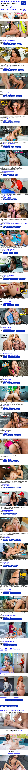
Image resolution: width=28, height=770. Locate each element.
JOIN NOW (23, 3)
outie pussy (11, 409)
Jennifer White (7, 42)
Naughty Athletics (6, 327)
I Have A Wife (5, 484)
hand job (5, 409)
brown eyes (17, 122)
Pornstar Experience (7, 118)
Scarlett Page (7, 303)
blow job (5, 174)
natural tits (20, 70)
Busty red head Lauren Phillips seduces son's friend (14, 194)
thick (12, 147)
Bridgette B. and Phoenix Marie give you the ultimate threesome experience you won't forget (14, 351)
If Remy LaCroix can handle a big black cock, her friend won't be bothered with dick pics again (13, 403)
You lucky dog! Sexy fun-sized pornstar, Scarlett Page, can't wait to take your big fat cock (12, 299)
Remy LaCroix (7, 407)
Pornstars (13, 9)
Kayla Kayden (7, 563)
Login (22, 710)
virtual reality (10, 305)
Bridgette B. (7, 355)
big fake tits (22, 278)
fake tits (16, 252)
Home (2, 9)
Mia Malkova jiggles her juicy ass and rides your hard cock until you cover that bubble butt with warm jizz (14, 586)
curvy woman (18, 619)
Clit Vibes (11, 751)
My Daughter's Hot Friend (8, 66)
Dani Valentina (7, 381)
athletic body (14, 70)
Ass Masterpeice (6, 457)
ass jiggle (14, 513)
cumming (5, 252)
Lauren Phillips (8, 197)
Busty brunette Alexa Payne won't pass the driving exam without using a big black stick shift (13, 482)
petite (4, 305)
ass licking (15, 461)
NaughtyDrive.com (10, 1)
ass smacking (16, 383)
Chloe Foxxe (3, 697)
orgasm (18, 487)
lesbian (5, 357)
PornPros (20, 730)
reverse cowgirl (9, 226)
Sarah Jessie (7, 329)
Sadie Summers (8, 94)
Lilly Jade (17, 753)
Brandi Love (7, 223)
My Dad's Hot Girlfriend (8, 171)
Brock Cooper (11, 753)
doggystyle (17, 147)
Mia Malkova (7, 591)
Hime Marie (7, 68)
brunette (13, 487)
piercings (10, 435)
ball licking (11, 174)
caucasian (10, 122)
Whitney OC (7, 172)
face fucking (6, 70)
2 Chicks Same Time (7, 353)
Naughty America (6, 379)
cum (4, 199)
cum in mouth (11, 96)
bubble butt (19, 96)
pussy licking (12, 331)
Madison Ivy (19, 223)
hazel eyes (17, 226)
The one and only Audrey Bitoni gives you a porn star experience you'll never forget (13, 117)
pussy (4, 122)
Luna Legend (3, 673)
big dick (19, 44)
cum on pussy (17, 539)
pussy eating (6, 44)
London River (7, 537)
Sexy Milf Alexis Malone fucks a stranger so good (13, 142)
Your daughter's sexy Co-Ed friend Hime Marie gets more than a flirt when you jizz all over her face (13, 64)
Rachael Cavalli (8, 643)
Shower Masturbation (11, 730)
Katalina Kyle (7, 617)
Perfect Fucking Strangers (8, 40)
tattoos (5, 96)
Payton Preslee (8, 250)
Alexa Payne (7, 485)
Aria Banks (14, 732)
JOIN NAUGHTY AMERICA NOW (9, 706)
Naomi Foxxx (7, 276)
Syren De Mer (7, 511)
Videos (7, 9)
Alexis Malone (7, 145)
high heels (13, 44)
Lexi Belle (13, 223)
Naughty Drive (3, 710)
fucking (17, 305)
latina (4, 383)
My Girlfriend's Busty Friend (9, 249)
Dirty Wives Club (6, 431)
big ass (11, 252)
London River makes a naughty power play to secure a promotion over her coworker (14, 534)
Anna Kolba (17, 673)
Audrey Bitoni (7, 120)
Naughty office (5, 222)
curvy (9, 513)
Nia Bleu (16, 697)
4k (3, 226)
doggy (4, 513)
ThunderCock (5, 92)
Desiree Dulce (7, 433)
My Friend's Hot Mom (7, 196)
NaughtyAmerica (11, 7)
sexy (16, 174)
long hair (9, 199)
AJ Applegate (7, 459)
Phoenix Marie (14, 355)
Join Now (24, 10)
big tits (10, 539)
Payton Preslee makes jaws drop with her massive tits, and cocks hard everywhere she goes (13, 247)
